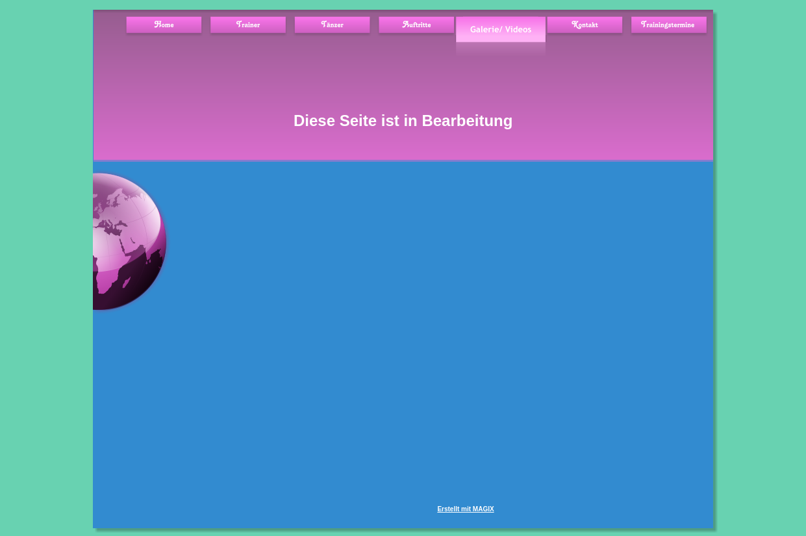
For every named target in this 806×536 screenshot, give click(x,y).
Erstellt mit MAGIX (465, 509)
